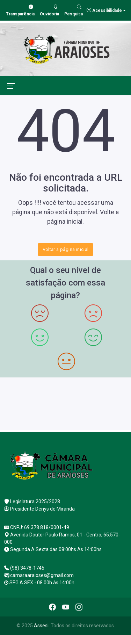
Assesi (41, 625)
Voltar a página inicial (66, 249)
